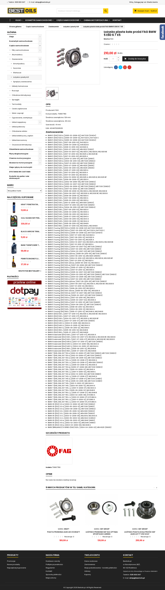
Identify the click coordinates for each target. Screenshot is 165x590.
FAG (111, 39)
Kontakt (117, 20)
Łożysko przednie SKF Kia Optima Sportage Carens (102, 533)
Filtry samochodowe (20, 50)
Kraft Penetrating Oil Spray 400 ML (31, 204)
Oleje (18, 20)
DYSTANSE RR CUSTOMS (19, 172)
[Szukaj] (82, 11)
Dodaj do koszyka (135, 58)
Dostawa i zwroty (53, 561)
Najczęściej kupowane (16, 568)
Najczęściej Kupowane (20, 197)
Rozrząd (15, 90)
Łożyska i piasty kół (21, 77)
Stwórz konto (152, 2)
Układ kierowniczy (19, 140)
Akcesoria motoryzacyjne (20, 162)
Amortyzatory (18, 63)
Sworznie (17, 68)
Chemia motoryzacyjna (96, 20)
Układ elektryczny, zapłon (22, 135)
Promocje (11, 561)
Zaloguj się (138, 2)
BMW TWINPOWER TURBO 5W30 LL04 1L (31, 245)
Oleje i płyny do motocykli (20, 167)
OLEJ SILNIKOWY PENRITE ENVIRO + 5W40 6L (31, 218)
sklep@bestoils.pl (42, 2)
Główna (11, 32)
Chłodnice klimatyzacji (21, 95)
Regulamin (50, 568)
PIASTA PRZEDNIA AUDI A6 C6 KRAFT (63, 532)
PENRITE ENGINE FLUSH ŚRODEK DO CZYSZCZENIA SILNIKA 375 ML (31, 259)
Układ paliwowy (18, 126)
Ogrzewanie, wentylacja (22, 117)
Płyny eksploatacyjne (18, 153)
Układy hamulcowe (20, 86)
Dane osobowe (90, 561)
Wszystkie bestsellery (30, 271)
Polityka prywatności (54, 564)
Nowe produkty (13, 564)
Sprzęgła (15, 99)
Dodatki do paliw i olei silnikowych (19, 177)
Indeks (49, 467)
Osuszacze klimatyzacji (21, 144)
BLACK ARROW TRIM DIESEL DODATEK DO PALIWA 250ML (31, 231)
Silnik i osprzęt (17, 113)
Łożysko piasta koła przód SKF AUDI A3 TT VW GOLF (139, 533)
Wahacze (17, 72)
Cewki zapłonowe (19, 108)
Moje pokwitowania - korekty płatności (100, 568)
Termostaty (16, 104)
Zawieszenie (17, 59)
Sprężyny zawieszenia (22, 81)
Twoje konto (92, 555)
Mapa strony (51, 578)
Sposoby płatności (53, 574)
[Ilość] (113, 58)
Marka (107, 39)
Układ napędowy (19, 122)
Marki (10, 185)
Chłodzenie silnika (19, 131)
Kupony (87, 574)
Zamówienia (89, 564)
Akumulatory (17, 54)
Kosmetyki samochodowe (38, 20)
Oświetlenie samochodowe (21, 149)
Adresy (87, 571)
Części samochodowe (67, 20)
